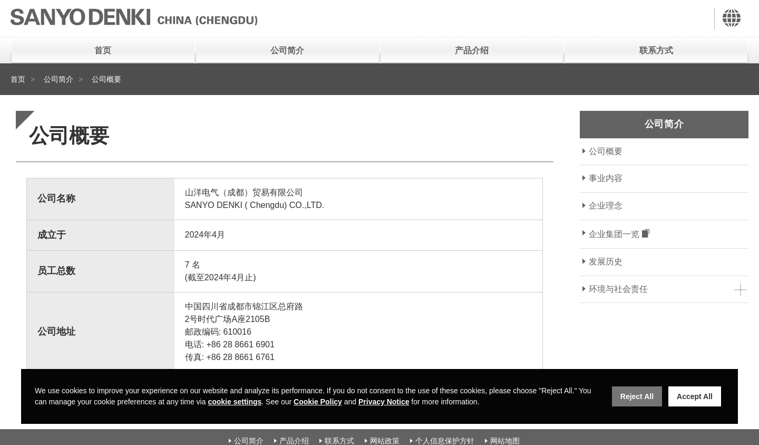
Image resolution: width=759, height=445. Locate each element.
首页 (102, 50)
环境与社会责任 (618, 289)
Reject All (637, 396)
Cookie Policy (318, 401)
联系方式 (656, 50)
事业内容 (605, 178)
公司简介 (287, 50)
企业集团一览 (614, 234)
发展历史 (605, 261)
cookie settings (234, 401)
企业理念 (605, 205)
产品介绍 (472, 50)
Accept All (695, 396)
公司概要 (605, 151)
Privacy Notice (384, 401)
